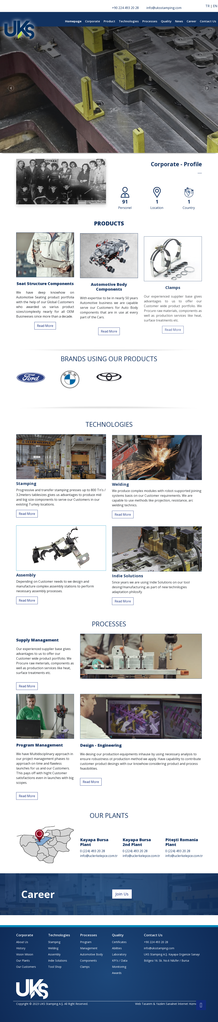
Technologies (129, 21)
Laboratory (119, 954)
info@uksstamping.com (159, 948)
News (179, 21)
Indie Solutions (57, 960)
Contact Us (208, 21)
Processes (149, 21)
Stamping (54, 942)
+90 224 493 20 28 (156, 942)
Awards (117, 973)
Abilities (117, 948)
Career (191, 21)
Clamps (85, 967)
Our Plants (23, 960)
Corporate (92, 21)
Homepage (73, 21)
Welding (53, 948)
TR (207, 6)
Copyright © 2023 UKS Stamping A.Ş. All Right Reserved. (52, 1004)
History (20, 948)
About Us (22, 942)
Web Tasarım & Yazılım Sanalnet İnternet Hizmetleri (168, 1004)
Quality (166, 21)
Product (109, 21)
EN (215, 6)
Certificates (119, 942)
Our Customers (26, 967)
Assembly (54, 954)
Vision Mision (24, 954)
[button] (11, 88)
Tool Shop (54, 967)
